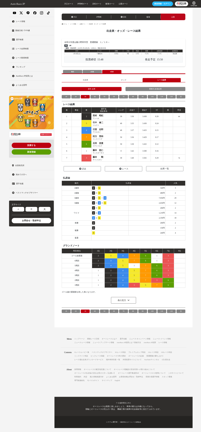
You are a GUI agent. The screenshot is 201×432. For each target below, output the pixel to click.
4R (95, 98)
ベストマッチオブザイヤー (102, 356)
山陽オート (116, 4)
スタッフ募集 (167, 381)
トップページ (79, 343)
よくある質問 (111, 381)
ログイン (155, 4)
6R (114, 98)
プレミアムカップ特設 (136, 356)
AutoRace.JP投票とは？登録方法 (129, 346)
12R (171, 98)
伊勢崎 (98, 17)
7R (123, 98)
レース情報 (74, 24)
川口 (74, 17)
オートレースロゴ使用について (154, 377)
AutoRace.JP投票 (150, 346)
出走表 (85, 80)
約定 (85, 381)
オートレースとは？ (109, 343)
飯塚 (148, 17)
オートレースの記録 (136, 360)
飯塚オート (103, 4)
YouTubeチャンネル (151, 364)
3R (85, 98)
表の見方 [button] (122, 304)
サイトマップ (107, 384)
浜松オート (89, 4)
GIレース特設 (153, 356)
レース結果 (161, 80)
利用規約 (77, 381)
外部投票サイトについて (132, 364)
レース (123, 173)
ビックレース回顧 (97, 360)
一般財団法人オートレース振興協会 (130, 426)
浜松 (123, 17)
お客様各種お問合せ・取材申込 (131, 381)
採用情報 (77, 373)
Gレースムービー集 (81, 356)
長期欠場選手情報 (152, 381)
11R (161, 98)
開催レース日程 (93, 343)
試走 (82, 173)
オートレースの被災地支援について (97, 373)
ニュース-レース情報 (82, 346)
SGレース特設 (120, 356)
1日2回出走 (166, 364)
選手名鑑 (123, 343)
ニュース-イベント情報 (162, 343)
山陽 (173, 17)
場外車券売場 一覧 (113, 364)
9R (143, 98)
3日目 (112, 72)
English (117, 384)
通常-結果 (92, 90)
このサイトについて (176, 377)
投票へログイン (46, 134)
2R (76, 98)
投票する (31, 145)
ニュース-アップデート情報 (103, 346)
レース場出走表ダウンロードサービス (88, 364)
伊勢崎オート (75, 4)
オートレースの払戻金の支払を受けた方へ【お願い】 (94, 377)
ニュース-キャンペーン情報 (139, 343)
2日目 (92, 72)
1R (66, 98)
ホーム (64, 24)
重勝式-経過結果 (155, 90)
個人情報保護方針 (97, 381)
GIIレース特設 (166, 356)
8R (133, 98)
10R (152, 98)
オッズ (123, 80)
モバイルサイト (93, 384)
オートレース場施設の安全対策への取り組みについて (134, 373)
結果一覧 (164, 172)
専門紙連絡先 (79, 384)
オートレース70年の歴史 (116, 360)
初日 (72, 72)
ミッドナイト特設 (81, 360)
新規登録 (31, 152)
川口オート (61, 4)
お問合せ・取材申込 (31, 220)
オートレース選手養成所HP (128, 377)
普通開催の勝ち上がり (155, 360)
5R (104, 98)
